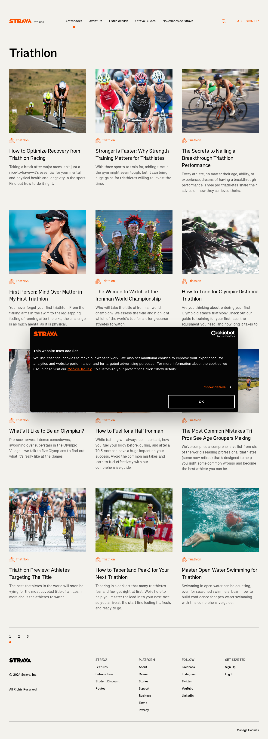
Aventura (95, 21)
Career (143, 674)
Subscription (104, 674)
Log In (229, 674)
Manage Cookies (248, 730)
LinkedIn (188, 696)
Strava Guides (145, 21)
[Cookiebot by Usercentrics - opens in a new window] (214, 333)
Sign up (252, 21)
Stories (143, 681)
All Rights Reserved (23, 689)
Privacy (144, 710)
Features (101, 667)
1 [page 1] (10, 639)
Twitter (187, 681)
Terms (143, 703)
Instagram (189, 674)
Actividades (73, 21)
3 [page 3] (28, 636)
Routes (100, 688)
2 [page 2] (19, 636)
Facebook (188, 667)
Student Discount (107, 681)
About (143, 667)
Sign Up (230, 667)
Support (144, 688)
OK (201, 402)
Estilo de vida (118, 21)
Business (145, 696)
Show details (215, 387)
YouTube (187, 688)
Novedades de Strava (178, 21)
